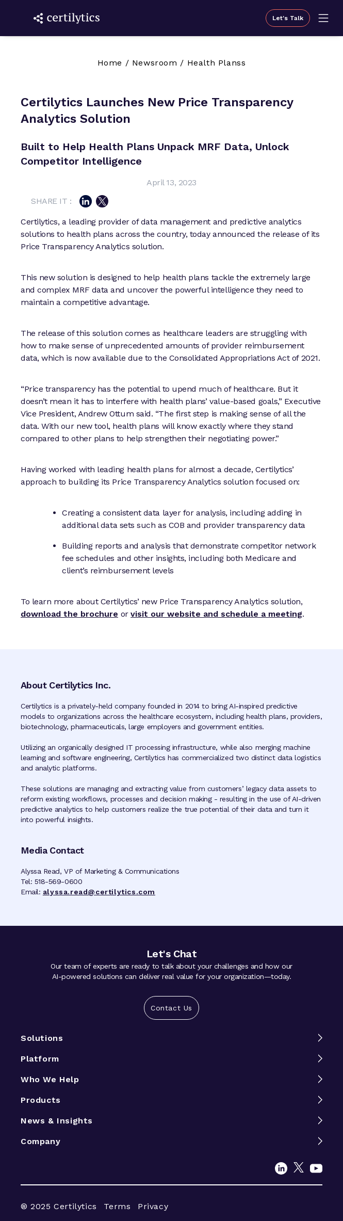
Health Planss (216, 63)
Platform (40, 1059)
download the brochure (69, 614)
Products (41, 1100)
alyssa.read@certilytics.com (99, 892)
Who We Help (50, 1079)
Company (40, 1141)
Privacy (153, 1206)
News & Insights (57, 1121)
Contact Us (171, 1008)
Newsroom (154, 63)
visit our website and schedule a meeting (216, 614)
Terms (117, 1206)
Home (109, 63)
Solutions (42, 1038)
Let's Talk (287, 18)
